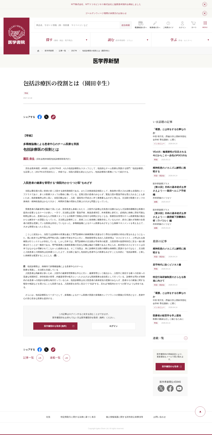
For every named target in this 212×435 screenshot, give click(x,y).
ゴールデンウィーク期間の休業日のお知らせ (106, 13)
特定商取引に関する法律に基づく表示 (78, 417)
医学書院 (16, 36)
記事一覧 (62, 51)
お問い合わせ (159, 417)
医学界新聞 (49, 51)
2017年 (74, 51)
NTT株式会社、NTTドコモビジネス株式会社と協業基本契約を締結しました (106, 4)
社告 (48, 417)
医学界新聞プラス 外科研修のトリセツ (169, 190)
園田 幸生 (29, 158)
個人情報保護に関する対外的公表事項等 (124, 417)
